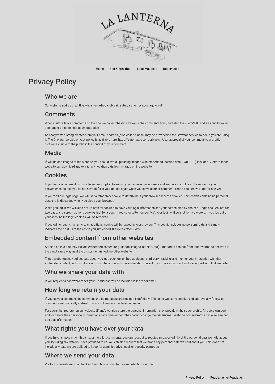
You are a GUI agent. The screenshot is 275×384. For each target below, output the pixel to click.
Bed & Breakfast (120, 69)
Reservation (171, 69)
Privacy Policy (195, 377)
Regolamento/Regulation (226, 377)
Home (100, 69)
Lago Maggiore (147, 69)
